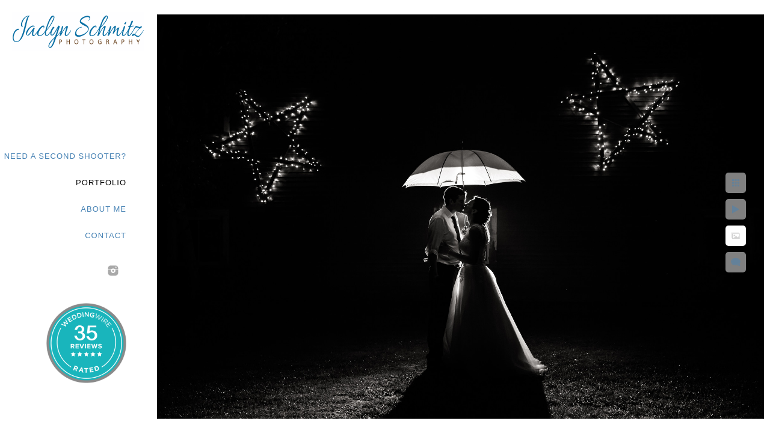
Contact (105, 235)
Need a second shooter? (65, 156)
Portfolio (101, 182)
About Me (103, 208)
